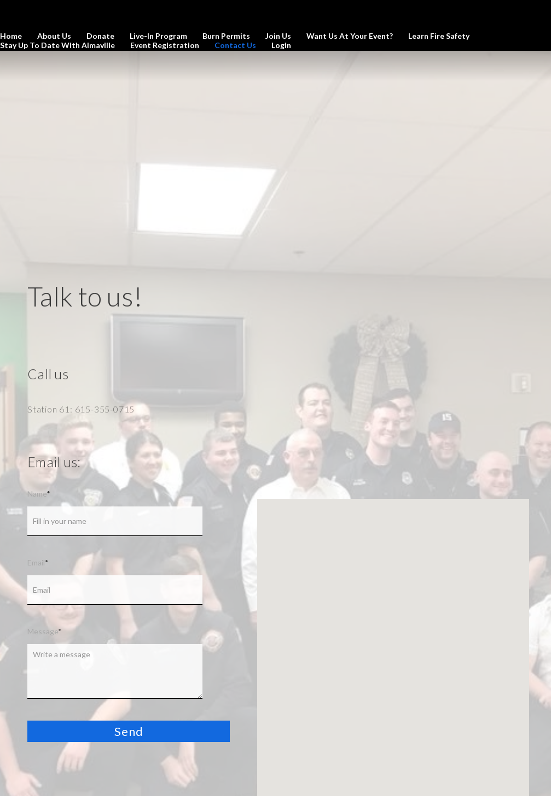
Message (44, 631)
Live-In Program (158, 35)
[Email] (114, 590)
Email (38, 562)
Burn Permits (226, 35)
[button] (128, 731)
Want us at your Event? (349, 35)
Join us (278, 35)
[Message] (114, 671)
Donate (100, 35)
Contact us (235, 45)
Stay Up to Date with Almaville (57, 45)
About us (54, 35)
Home (11, 35)
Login (281, 45)
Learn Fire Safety (438, 35)
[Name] (114, 521)
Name (38, 493)
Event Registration (164, 45)
